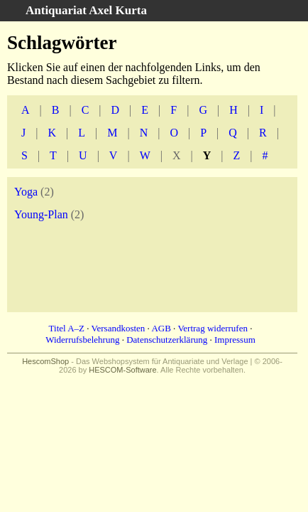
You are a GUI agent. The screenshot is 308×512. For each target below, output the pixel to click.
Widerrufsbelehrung (82, 339)
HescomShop (45, 361)
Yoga (26, 192)
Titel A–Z (66, 328)
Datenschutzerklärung (166, 339)
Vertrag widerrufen (212, 328)
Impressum (234, 339)
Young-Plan (41, 214)
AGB (160, 328)
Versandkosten (118, 328)
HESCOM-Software (122, 370)
